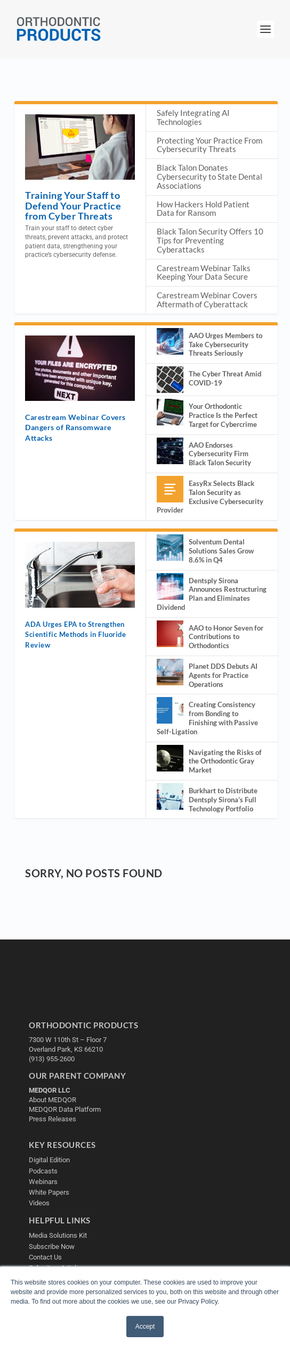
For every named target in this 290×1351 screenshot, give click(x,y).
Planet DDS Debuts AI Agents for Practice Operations (223, 675)
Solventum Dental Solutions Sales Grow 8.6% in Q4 (221, 551)
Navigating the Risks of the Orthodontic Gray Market (225, 761)
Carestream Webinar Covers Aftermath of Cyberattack (207, 299)
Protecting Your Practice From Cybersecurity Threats (209, 145)
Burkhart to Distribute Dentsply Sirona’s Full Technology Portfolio (223, 799)
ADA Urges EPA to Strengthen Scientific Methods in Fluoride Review (75, 634)
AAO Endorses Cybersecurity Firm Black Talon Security (220, 454)
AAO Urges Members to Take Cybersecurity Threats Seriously (225, 344)
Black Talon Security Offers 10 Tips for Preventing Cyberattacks (210, 240)
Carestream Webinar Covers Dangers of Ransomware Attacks (75, 427)
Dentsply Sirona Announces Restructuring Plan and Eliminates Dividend (212, 593)
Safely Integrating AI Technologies (193, 117)
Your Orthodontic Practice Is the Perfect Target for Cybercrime (223, 415)
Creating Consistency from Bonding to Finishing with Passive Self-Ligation (207, 717)
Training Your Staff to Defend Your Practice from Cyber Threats (73, 205)
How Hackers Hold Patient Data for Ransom (203, 208)
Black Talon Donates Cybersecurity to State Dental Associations (209, 176)
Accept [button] (145, 1326)
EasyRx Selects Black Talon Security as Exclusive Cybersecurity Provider (210, 496)
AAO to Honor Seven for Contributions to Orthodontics (226, 637)
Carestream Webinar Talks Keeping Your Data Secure (204, 272)
